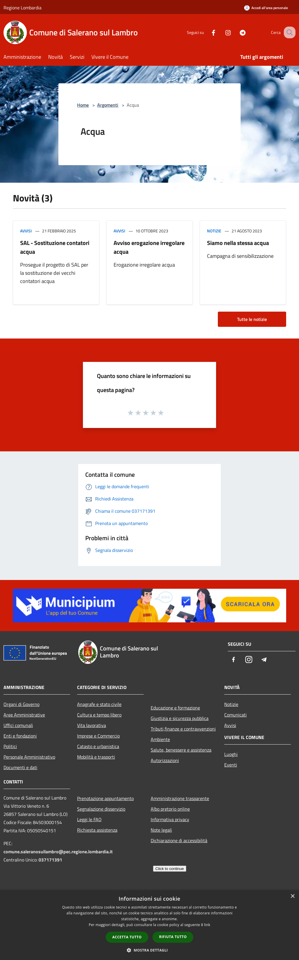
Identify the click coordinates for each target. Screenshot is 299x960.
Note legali (161, 829)
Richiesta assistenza (97, 829)
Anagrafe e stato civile (99, 704)
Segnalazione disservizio (101, 808)
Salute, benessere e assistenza (181, 749)
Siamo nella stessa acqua (238, 242)
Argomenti (107, 104)
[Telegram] (236, 32)
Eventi (230, 764)
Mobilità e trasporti (96, 756)
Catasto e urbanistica (98, 746)
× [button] (292, 896)
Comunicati (235, 714)
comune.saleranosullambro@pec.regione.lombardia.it (58, 851)
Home (83, 104)
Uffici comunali (18, 725)
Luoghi (231, 754)
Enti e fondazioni (20, 735)
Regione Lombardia (22, 7)
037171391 (50, 859)
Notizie (214, 231)
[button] (149, 950)
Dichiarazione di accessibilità (179, 840)
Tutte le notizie (252, 319)
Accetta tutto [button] (127, 937)
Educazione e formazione (175, 707)
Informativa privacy (170, 819)
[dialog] (149, 925)
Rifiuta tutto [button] (173, 936)
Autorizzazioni (165, 760)
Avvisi (26, 231)
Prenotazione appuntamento (105, 798)
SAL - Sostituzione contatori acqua (54, 247)
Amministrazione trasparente (180, 798)
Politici (10, 746)
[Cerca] (288, 32)
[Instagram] (222, 32)
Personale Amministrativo (29, 756)
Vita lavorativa (91, 725)
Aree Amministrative (24, 714)
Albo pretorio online (170, 808)
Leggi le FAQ (89, 819)
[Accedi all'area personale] (266, 8)
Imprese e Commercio (98, 735)
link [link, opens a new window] (207, 924)
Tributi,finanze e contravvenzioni (183, 728)
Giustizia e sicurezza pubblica (179, 718)
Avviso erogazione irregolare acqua (149, 247)
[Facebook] (207, 32)
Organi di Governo (21, 704)
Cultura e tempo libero (99, 714)
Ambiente (160, 739)
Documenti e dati (20, 767)
